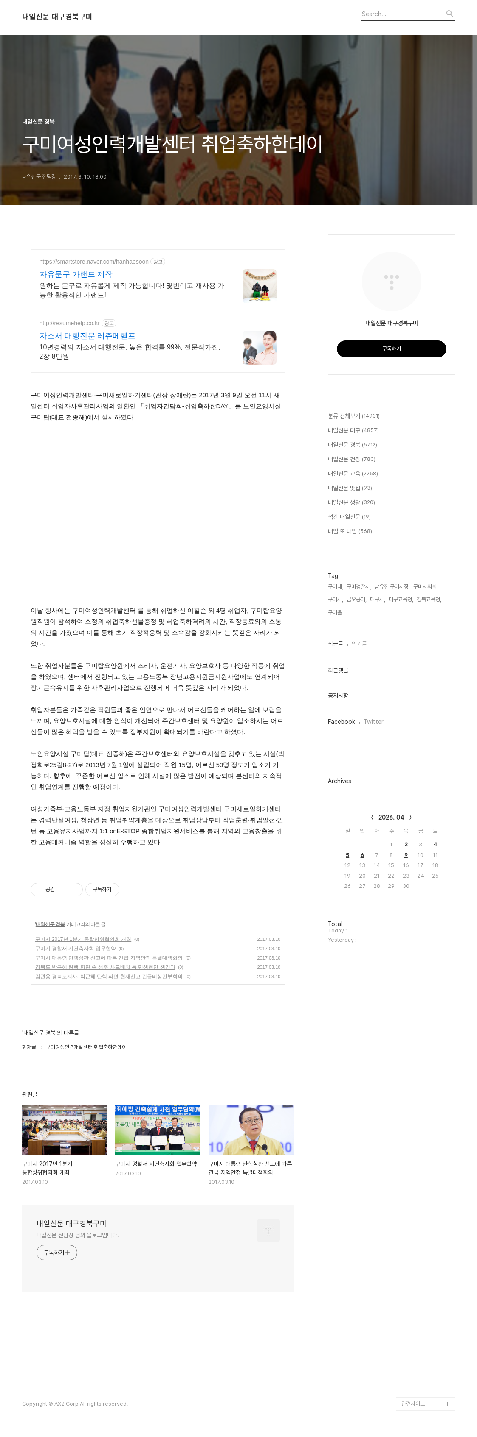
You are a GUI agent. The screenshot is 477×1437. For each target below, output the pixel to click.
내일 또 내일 (350, 531)
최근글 (335, 643)
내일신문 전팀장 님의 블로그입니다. (78, 1235)
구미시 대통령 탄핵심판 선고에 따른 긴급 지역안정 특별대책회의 (109, 958)
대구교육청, (401, 599)
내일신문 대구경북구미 (57, 17)
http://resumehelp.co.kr (70, 323)
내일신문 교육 (353, 474)
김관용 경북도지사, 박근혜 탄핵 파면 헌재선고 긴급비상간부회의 (109, 976)
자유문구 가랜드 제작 (76, 274)
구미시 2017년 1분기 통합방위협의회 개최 (83, 939)
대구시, (377, 599)
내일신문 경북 (50, 924)
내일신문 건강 (351, 459)
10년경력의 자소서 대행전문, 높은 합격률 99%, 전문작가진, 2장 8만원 (130, 351)
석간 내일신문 (349, 517)
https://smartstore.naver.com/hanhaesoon (94, 261)
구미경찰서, (359, 586)
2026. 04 (391, 817)
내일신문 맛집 (350, 488)
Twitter (374, 721)
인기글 (359, 643)
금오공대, (357, 599)
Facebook (341, 721)
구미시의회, (425, 586)
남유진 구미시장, (392, 586)
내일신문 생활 (351, 503)
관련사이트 (413, 1404)
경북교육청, (429, 599)
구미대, (335, 586)
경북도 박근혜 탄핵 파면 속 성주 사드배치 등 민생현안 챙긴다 (105, 967)
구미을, (335, 612)
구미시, (335, 599)
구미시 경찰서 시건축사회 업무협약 (75, 948)
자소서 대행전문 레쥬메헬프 (87, 336)
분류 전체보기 (354, 416)
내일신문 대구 (353, 431)
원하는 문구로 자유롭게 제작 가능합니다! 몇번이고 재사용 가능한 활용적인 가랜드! (132, 290)
